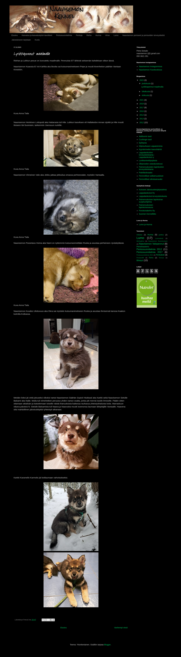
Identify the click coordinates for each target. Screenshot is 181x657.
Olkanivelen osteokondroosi (151, 164)
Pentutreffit (140, 258)
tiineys (140, 260)
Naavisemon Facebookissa (150, 70)
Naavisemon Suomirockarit (157, 241)
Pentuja (79, 35)
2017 (142, 107)
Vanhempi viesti (121, 628)
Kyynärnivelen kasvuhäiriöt (150, 149)
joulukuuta (146, 83)
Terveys (161, 258)
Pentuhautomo (143, 246)
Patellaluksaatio (145, 172)
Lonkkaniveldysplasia (148, 160)
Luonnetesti (159, 238)
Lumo (116, 35)
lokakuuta (146, 91)
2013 (142, 119)
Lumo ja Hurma (145, 224)
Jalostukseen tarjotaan (21, 40)
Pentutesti (160, 255)
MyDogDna (140, 241)
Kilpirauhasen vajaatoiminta (150, 146)
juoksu (161, 235)
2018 (142, 104)
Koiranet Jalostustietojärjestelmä (153, 190)
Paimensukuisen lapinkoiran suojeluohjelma (151, 200)
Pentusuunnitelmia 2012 (149, 249)
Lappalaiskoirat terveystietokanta (153, 196)
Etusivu (14, 35)
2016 (142, 111)
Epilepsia (143, 143)
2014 (142, 115)
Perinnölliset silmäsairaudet (150, 179)
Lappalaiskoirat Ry (147, 193)
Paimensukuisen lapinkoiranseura (146, 206)
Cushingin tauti (145, 139)
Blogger (107, 645)
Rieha (88, 35)
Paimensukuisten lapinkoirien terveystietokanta (151, 168)
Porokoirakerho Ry (147, 211)
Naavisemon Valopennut (151, 243)
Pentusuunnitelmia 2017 (150, 252)
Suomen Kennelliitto (147, 214)
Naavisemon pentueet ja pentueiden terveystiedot (143, 35)
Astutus (139, 235)
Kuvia (37, 40)
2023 (142, 80)
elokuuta (146, 95)
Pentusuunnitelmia (64, 35)
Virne (107, 35)
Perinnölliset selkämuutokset (151, 176)
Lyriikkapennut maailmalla (152, 87)
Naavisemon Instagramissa (150, 66)
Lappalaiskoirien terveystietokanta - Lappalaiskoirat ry (147, 154)
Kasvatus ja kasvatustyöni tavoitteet (37, 35)
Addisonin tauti (145, 136)
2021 (142, 100)
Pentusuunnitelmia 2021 (145, 255)
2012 (142, 122)
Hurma (98, 35)
